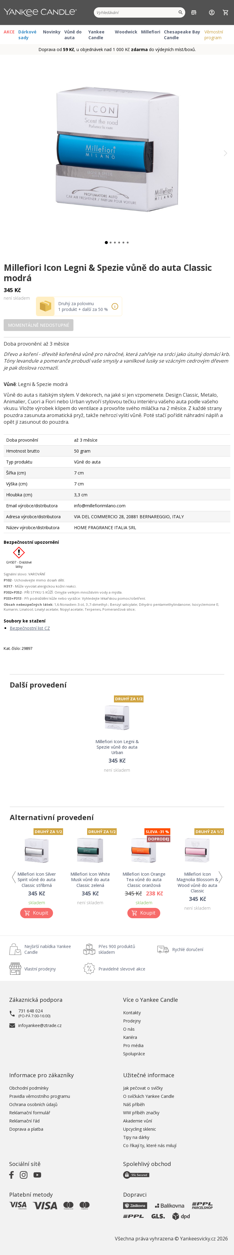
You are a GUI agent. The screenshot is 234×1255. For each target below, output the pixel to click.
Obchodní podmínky (28, 1088)
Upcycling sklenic (139, 1129)
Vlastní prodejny (40, 969)
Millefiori (150, 32)
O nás (129, 1029)
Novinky (52, 32)
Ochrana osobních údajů (33, 1104)
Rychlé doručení (187, 949)
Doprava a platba (26, 1129)
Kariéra (130, 1037)
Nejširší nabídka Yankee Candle (47, 949)
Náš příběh (134, 1104)
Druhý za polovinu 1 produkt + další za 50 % (83, 306)
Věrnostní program (213, 34)
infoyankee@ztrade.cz (40, 1025)
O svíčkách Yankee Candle (148, 1096)
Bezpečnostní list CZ (30, 628)
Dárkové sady (27, 34)
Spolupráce (134, 1054)
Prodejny (132, 1021)
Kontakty (132, 1012)
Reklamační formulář (29, 1112)
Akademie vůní (137, 1121)
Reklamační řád (24, 1121)
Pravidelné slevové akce (121, 969)
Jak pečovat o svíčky (143, 1088)
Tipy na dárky (136, 1137)
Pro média (133, 1045)
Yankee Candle (96, 34)
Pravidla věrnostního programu (39, 1096)
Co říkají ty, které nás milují (149, 1145)
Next (220, 877)
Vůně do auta (73, 34)
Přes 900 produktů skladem (116, 949)
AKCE (9, 32)
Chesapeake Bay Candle (182, 34)
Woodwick (126, 32)
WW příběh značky (141, 1112)
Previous (13, 877)
